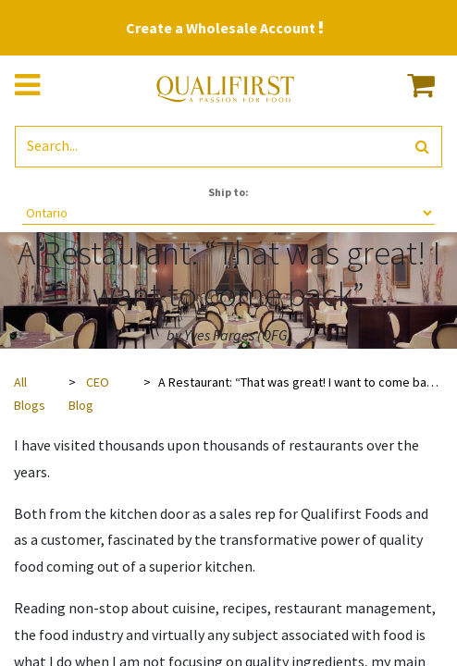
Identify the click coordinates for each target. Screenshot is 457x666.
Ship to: (228, 192)
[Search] (422, 146)
